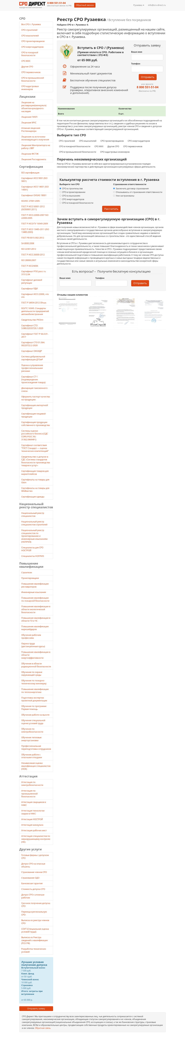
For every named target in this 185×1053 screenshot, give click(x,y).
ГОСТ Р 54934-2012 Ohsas (33, 302)
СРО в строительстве (71, 188)
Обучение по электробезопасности (32, 730)
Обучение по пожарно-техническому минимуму (33, 682)
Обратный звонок (85, 5)
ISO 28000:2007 (28, 260)
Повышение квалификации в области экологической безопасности (35, 609)
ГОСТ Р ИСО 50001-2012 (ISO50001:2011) (33, 208)
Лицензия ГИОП (29, 117)
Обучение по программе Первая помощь (33, 708)
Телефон (135, 63)
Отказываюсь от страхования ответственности (137, 192)
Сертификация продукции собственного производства (35, 424)
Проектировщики (30, 578)
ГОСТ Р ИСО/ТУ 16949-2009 (34, 223)
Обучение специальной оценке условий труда (33, 722)
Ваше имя (136, 51)
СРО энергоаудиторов (139, 140)
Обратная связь (43, 1028)
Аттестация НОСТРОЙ (32, 819)
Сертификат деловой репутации (31, 281)
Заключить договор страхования (131, 188)
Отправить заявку (36, 1008)
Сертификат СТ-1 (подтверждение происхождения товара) (33, 379)
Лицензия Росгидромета (33, 159)
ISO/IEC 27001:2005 (30, 201)
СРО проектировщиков (112, 140)
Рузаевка (138, 5)
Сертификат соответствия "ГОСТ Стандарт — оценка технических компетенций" (35, 448)
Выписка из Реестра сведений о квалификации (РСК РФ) (34, 940)
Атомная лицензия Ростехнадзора (30, 129)
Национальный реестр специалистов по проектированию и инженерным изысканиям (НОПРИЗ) (34, 536)
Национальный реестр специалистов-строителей (34, 523)
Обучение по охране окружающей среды (31, 673)
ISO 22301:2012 (28, 249)
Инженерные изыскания (33, 592)
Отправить (147, 77)
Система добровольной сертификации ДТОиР (33, 358)
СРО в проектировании (72, 192)
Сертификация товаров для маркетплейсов (35, 472)
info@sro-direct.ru (157, 5)
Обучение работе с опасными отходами (31, 756)
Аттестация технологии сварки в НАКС (32, 812)
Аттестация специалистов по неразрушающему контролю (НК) (35, 839)
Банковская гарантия (32, 883)
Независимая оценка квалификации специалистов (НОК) (35, 766)
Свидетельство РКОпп (32, 319)
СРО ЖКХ (98, 146)
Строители (26, 572)
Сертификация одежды (32, 496)
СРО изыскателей (87, 140)
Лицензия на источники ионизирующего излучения (35, 138)
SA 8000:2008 (27, 243)
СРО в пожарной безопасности (74, 146)
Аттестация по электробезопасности (32, 783)
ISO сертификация (30, 172)
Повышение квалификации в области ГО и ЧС (35, 619)
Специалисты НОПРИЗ (32, 556)
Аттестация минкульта (32, 824)
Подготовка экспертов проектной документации (34, 699)
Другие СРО (113, 146)
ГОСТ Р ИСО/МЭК (29, 265)
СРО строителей (67, 140)
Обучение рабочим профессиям (31, 636)
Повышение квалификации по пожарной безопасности (35, 599)
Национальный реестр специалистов (32, 514)
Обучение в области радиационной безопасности (36, 665)
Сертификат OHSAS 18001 (34, 195)
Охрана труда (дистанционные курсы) (33, 645)
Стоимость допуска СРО (33, 889)
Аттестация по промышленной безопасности (29, 793)
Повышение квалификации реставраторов (35, 585)
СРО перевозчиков (132, 146)
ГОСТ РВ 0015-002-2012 (32, 237)
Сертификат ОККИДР (31, 351)
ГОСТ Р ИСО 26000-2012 (33, 254)
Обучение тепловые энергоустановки (31, 739)
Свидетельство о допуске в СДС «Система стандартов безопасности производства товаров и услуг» (35, 461)
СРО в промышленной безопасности (77, 151)
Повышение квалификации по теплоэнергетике (35, 691)
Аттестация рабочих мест (34, 830)
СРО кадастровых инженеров (115, 151)
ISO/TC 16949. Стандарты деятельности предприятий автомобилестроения (35, 311)
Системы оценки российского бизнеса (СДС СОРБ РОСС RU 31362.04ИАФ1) (34, 435)
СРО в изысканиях (69, 195)
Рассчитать (111, 209)
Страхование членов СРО (34, 872)
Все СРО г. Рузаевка (31, 24)
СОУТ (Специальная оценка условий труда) (35, 930)
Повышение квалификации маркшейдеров (35, 628)
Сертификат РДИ (29, 288)
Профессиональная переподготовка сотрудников (36, 747)
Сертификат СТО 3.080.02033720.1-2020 (32, 327)
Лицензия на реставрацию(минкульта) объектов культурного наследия (33, 107)
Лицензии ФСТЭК (30, 153)
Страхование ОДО (30, 877)
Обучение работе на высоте (35, 714)
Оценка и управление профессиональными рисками (32, 368)
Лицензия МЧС (28, 122)
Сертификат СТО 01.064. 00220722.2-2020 (33, 344)
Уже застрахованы (123, 195)
